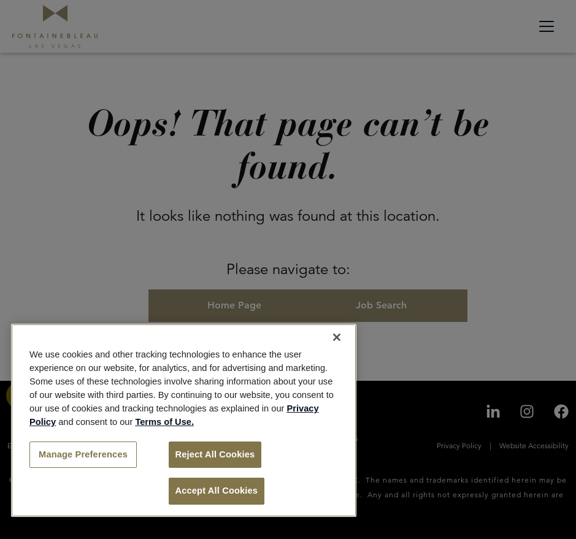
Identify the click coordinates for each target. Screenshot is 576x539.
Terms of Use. (164, 422)
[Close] (336, 337)
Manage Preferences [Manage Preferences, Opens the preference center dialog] (83, 454)
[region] (183, 420)
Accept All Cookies (216, 490)
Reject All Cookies (215, 454)
